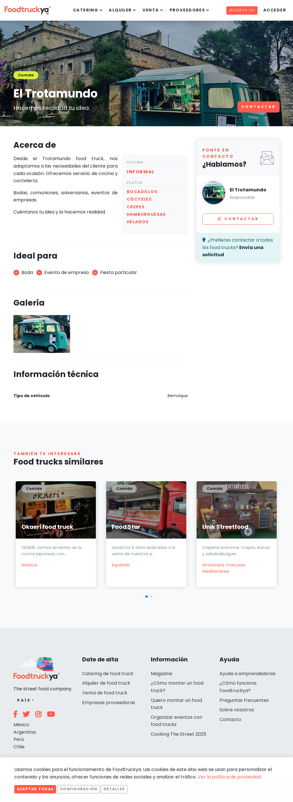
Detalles (114, 789)
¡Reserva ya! (242, 10)
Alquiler (120, 10)
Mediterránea (215, 571)
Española (121, 565)
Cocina (135, 162)
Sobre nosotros (236, 709)
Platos (135, 182)
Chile (19, 746)
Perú (18, 739)
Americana (213, 565)
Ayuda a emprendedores (247, 673)
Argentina (24, 732)
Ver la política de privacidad (229, 777)
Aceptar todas (35, 789)
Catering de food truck (107, 673)
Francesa (236, 565)
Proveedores (187, 10)
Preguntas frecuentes (244, 700)
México (21, 724)
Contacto (230, 719)
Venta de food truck (104, 693)
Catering (85, 10)
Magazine (161, 673)
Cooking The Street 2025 (178, 734)
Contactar (258, 106)
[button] (146, 596)
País (24, 700)
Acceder (274, 10)
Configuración (78, 789)
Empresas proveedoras (108, 702)
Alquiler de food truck (106, 683)
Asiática (29, 565)
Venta (150, 10)
